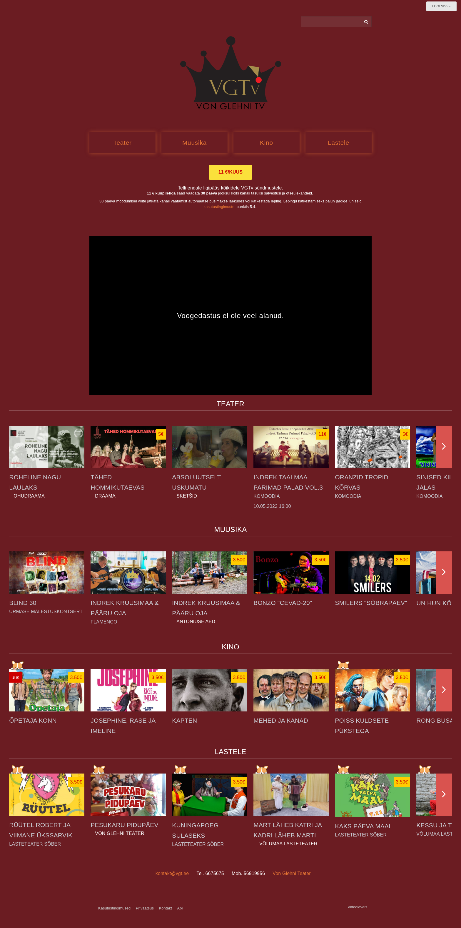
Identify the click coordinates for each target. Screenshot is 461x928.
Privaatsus (145, 908)
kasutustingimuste (219, 206)
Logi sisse (441, 6)
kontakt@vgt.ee (172, 873)
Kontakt (165, 908)
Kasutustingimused (114, 908)
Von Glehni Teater (292, 873)
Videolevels (357, 907)
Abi (180, 908)
